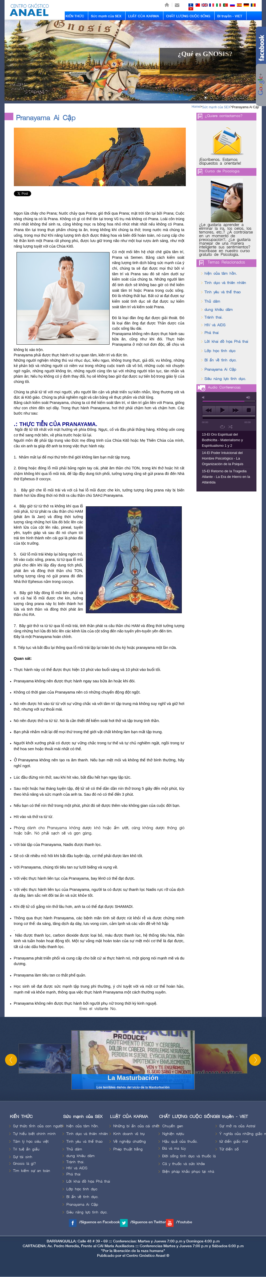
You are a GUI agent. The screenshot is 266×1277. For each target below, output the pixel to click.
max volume (248, 397)
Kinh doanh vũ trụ (129, 1134)
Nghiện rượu (173, 1134)
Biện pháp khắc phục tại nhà (188, 1171)
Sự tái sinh (22, 1157)
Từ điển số (229, 1149)
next (235, 410)
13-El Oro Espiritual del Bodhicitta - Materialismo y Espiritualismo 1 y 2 (222, 440)
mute (204, 397)
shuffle (230, 426)
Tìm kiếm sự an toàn (31, 1170)
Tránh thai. (213, 317)
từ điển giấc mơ (233, 1141)
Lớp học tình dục (219, 351)
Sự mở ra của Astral (237, 1126)
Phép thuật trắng (128, 1149)
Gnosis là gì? (24, 1163)
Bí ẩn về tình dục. (220, 360)
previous (208, 410)
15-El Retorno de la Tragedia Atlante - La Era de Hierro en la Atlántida (226, 476)
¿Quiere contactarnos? (224, 116)
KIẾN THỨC (75, 16)
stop (248, 410)
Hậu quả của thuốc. (180, 1141)
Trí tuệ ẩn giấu (26, 1149)
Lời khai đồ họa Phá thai (226, 341)
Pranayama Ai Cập (245, 107)
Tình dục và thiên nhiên (225, 283)
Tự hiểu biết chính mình (34, 1134)
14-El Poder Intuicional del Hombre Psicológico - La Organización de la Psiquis (222, 458)
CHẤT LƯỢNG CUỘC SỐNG (188, 16)
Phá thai (211, 333)
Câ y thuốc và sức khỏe (183, 1164)
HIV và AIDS (214, 325)
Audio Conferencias (224, 387)
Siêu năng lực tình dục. (225, 379)
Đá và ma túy (174, 1148)
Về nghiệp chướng (129, 1141)
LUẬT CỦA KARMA (143, 16)
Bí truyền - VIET (229, 16)
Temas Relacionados (226, 262)
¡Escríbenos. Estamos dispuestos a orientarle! (220, 161)
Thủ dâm (212, 301)
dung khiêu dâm (218, 309)
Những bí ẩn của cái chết (136, 1126)
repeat (222, 426)
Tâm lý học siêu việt (31, 1141)
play (222, 410)
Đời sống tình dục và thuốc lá (189, 1156)
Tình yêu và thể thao (222, 292)
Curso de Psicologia (222, 171)
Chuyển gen (172, 1126)
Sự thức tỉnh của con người (38, 1126)
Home (196, 106)
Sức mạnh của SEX (106, 16)
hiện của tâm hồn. (220, 273)
